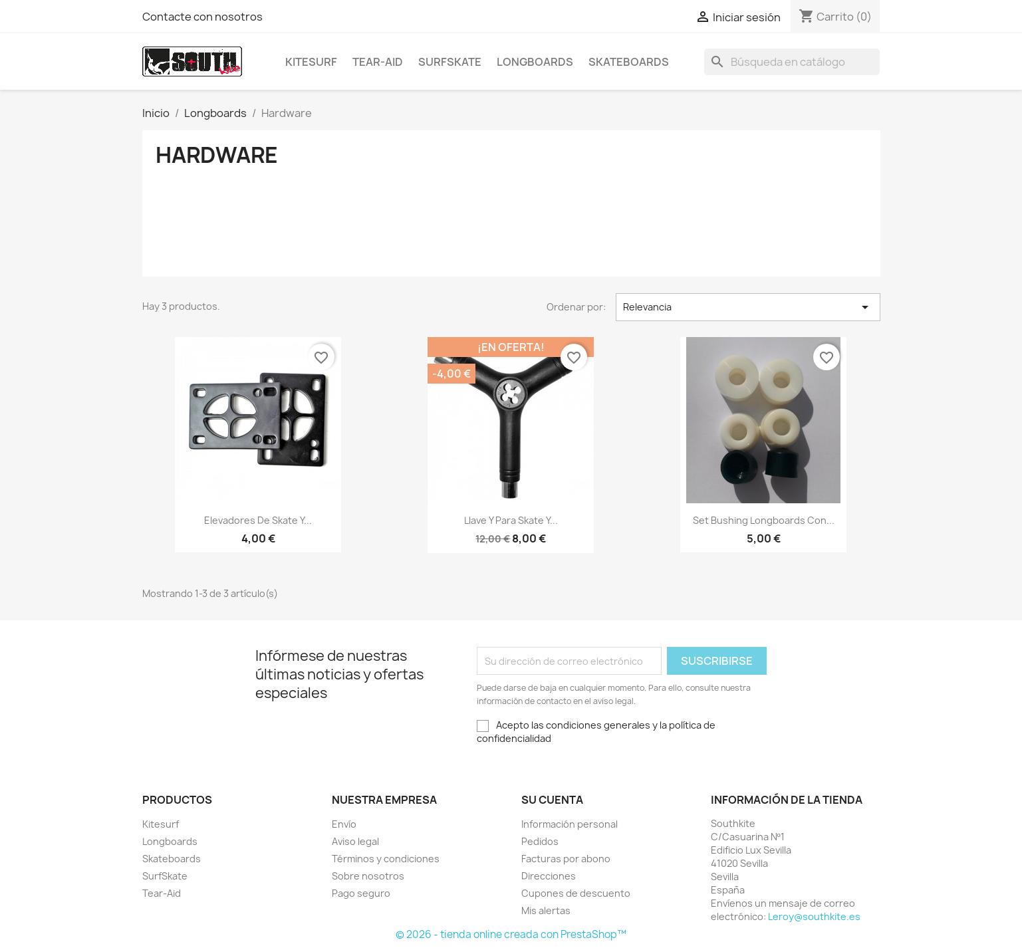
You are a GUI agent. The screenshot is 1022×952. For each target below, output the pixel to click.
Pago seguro (361, 893)
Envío (344, 824)
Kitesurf (311, 62)
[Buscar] (792, 62)
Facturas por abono (565, 858)
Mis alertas (546, 910)
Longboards (535, 62)
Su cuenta (552, 799)
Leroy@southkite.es (814, 916)
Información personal (569, 824)
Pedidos (540, 841)
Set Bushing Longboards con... (763, 520)
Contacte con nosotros (202, 16)
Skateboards (628, 62)
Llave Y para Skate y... (511, 520)
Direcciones (548, 876)
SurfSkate (449, 62)
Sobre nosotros (368, 876)
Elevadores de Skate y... (258, 520)
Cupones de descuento (575, 893)
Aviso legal (355, 841)
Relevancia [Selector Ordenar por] (748, 307)
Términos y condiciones (386, 858)
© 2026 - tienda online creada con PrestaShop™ (511, 934)
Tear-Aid (377, 62)
